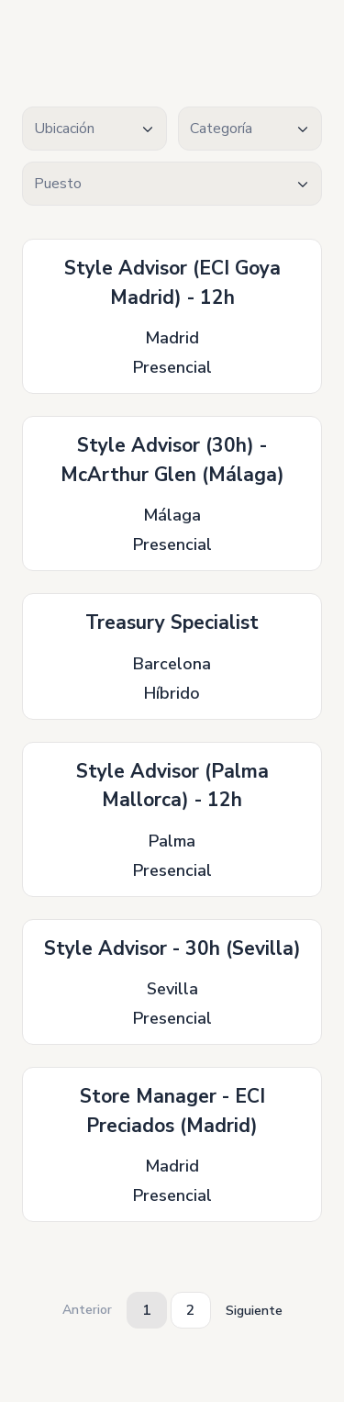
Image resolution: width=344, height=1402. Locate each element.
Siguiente (254, 1310)
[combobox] (94, 129)
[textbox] (94, 129)
